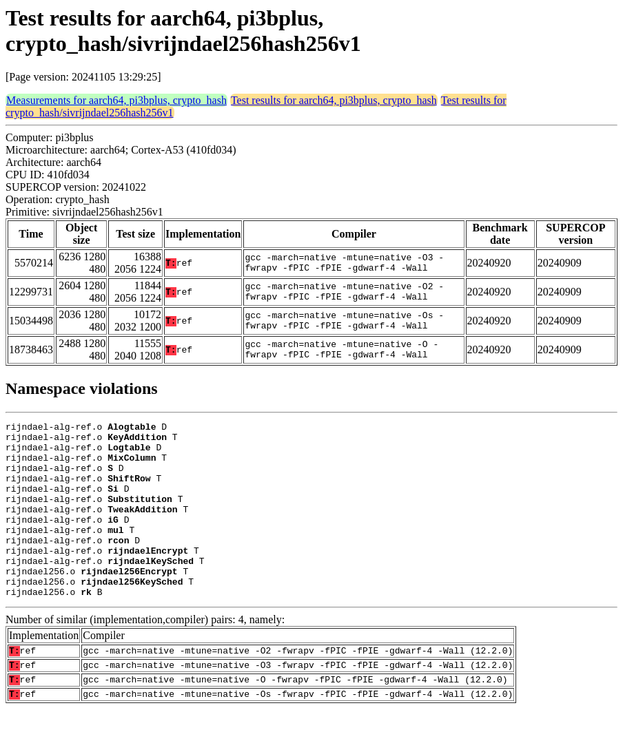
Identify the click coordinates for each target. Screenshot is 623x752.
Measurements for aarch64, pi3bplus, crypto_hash (116, 100)
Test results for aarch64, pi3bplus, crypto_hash (334, 100)
